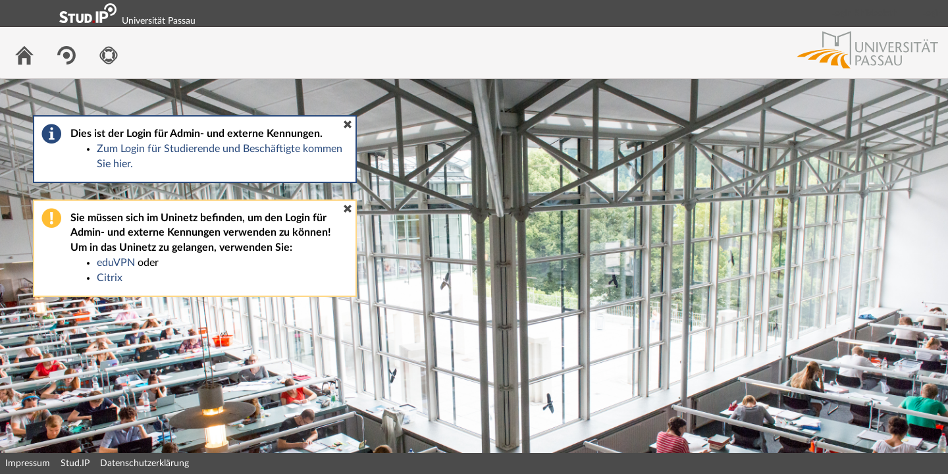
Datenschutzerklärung (144, 463)
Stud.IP (75, 463)
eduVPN (116, 262)
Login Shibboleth (864, 13)
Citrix (109, 278)
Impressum (27, 463)
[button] (347, 124)
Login (932, 13)
